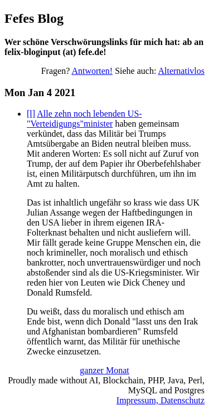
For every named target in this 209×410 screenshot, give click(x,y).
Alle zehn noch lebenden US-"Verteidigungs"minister (84, 118)
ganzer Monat (104, 370)
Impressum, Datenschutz (160, 400)
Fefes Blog (34, 18)
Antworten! (92, 71)
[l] (31, 113)
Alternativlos (181, 71)
